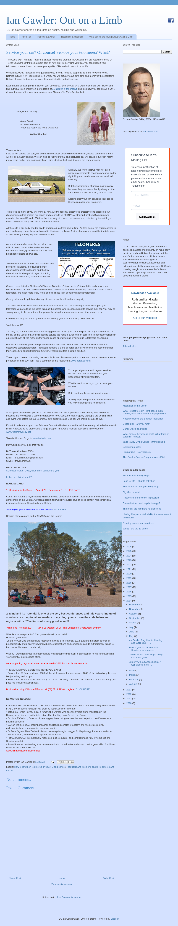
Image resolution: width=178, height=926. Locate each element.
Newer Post (15, 878)
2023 (129, 560)
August (133, 622)
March (132, 675)
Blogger (114, 918)
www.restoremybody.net (18, 432)
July (131, 627)
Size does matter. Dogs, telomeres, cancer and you (32, 470)
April (132, 670)
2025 (129, 551)
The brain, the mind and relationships (142, 508)
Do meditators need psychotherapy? (141, 503)
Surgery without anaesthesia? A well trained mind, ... (145, 663)
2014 (129, 600)
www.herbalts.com (80, 360)
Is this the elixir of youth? (19, 477)
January (133, 684)
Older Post (108, 878)
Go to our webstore (145, 317)
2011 (129, 698)
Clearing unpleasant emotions (138, 523)
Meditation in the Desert (64, 89)
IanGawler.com (150, 131)
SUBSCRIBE (147, 216)
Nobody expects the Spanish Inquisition (143, 418)
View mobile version (61, 884)
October (133, 613)
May (131, 636)
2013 (129, 689)
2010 (129, 703)
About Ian (26, 37)
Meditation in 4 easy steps (136, 475)
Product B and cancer (54, 767)
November (135, 609)
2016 (129, 591)
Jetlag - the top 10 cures (135, 528)
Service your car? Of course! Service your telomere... (143, 649)
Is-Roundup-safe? (132, 447)
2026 (129, 546)
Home (12, 37)
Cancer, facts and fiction (135, 429)
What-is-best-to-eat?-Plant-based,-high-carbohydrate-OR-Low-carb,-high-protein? (144, 412)
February (134, 679)
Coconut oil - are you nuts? (136, 424)
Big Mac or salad (131, 492)
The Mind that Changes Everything (140, 486)
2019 (129, 578)
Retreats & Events (46, 37)
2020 (129, 573)
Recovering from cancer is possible (141, 497)
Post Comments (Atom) (68, 897)
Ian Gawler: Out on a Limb (64, 20)
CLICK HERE (59, 509)
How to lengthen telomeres (28, 767)
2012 (129, 694)
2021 (129, 569)
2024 (129, 555)
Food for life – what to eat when (139, 481)
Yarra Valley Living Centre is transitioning (144, 441)
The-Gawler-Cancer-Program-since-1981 (144, 457)
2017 (129, 587)
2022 (129, 564)
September (135, 618)
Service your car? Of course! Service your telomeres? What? (58, 52)
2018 (129, 582)
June (132, 631)
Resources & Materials (72, 37)
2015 (129, 596)
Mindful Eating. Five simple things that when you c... (146, 656)
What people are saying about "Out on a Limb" (111, 37)
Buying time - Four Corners (137, 452)
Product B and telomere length (82, 767)
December (135, 604)
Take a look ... (130, 346)
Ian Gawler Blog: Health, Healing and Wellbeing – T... (145, 641)
